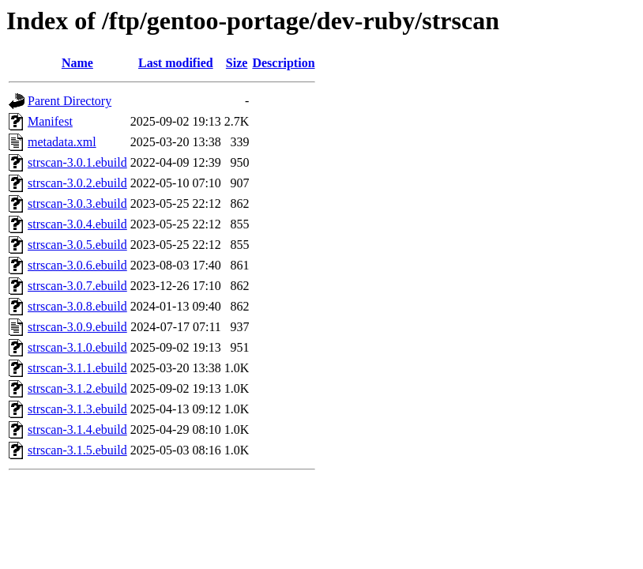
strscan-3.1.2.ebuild (77, 388)
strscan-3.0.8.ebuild (77, 306)
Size (237, 63)
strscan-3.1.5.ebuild (77, 450)
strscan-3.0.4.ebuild (77, 224)
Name (77, 63)
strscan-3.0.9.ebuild (77, 326)
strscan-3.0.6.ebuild (77, 265)
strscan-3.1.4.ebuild (77, 429)
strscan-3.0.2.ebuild (77, 183)
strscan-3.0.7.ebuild (77, 285)
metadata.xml (62, 142)
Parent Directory (69, 100)
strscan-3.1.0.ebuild (77, 347)
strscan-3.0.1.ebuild (77, 162)
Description (283, 63)
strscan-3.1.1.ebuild (77, 368)
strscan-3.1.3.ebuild (77, 409)
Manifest (50, 121)
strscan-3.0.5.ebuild (77, 244)
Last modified (175, 63)
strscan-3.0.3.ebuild (77, 203)
